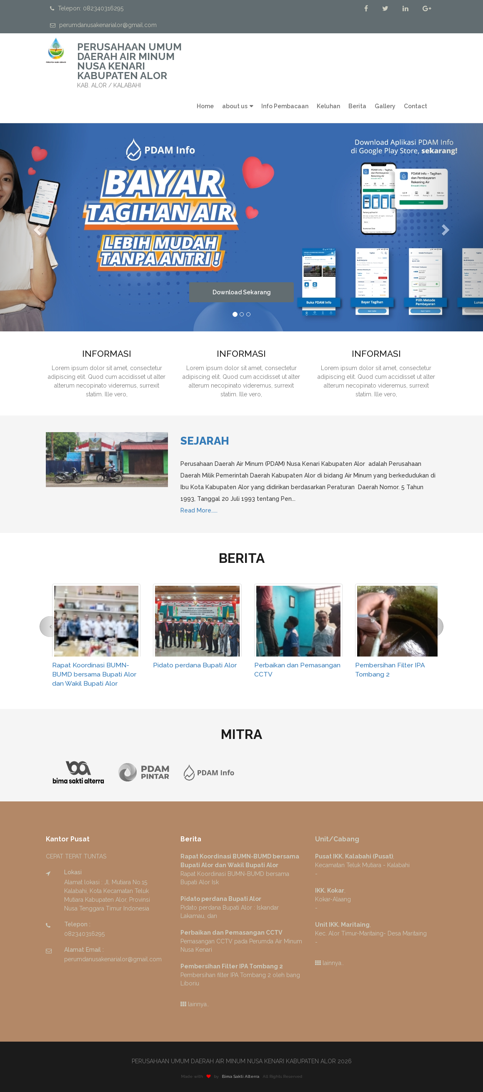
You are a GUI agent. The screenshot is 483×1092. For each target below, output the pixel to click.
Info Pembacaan (284, 106)
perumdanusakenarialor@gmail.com (103, 25)
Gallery (385, 106)
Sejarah (204, 441)
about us (235, 106)
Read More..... (199, 510)
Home (205, 106)
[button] (36, 227)
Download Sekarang (242, 292)
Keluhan (328, 106)
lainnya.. (194, 1004)
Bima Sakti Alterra (246, 1076)
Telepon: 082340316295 (86, 8)
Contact (415, 106)
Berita (357, 106)
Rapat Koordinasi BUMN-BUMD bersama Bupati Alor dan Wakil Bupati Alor (94, 674)
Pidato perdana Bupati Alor (195, 665)
